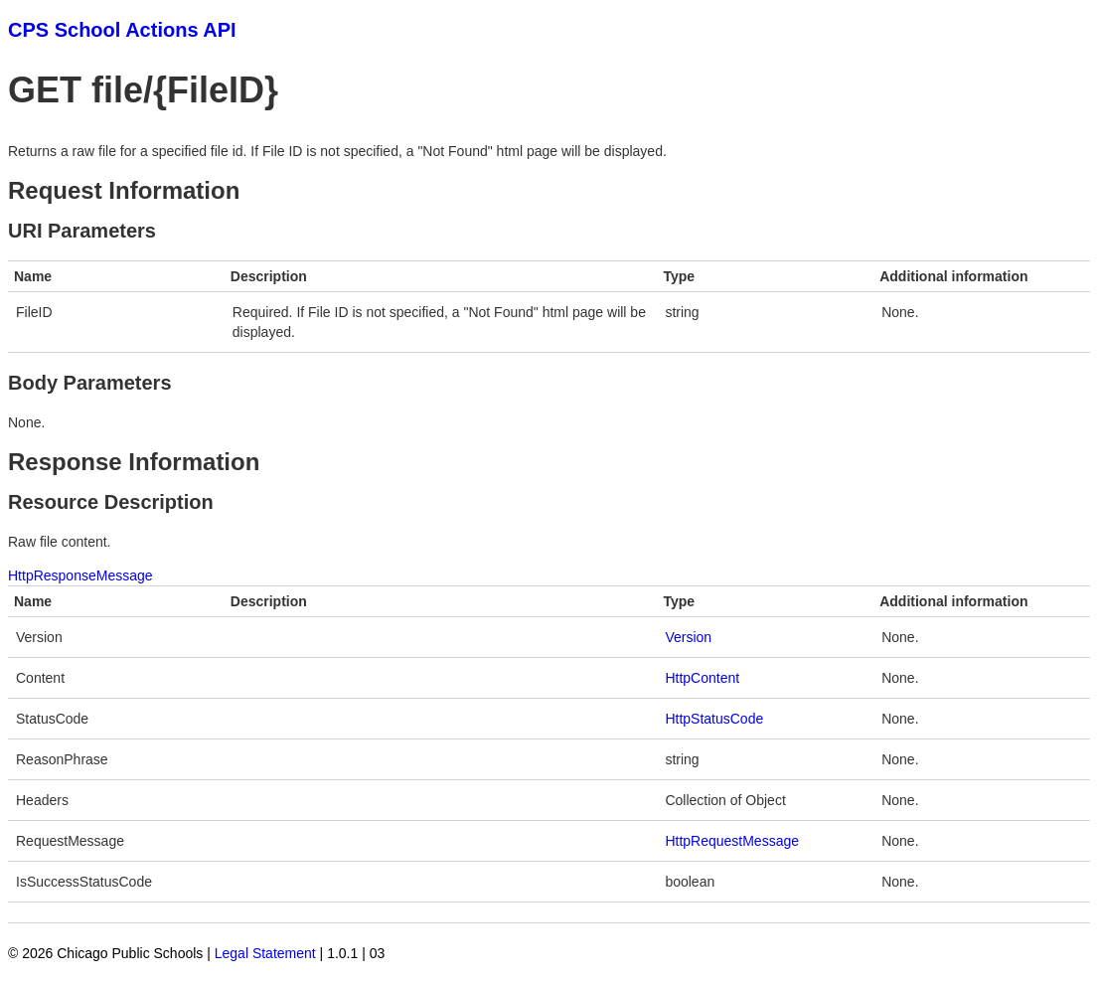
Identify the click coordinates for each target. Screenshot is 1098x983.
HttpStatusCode (714, 719)
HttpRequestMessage (732, 841)
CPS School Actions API (122, 30)
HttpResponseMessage (80, 575)
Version (688, 637)
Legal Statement (265, 953)
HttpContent (702, 678)
